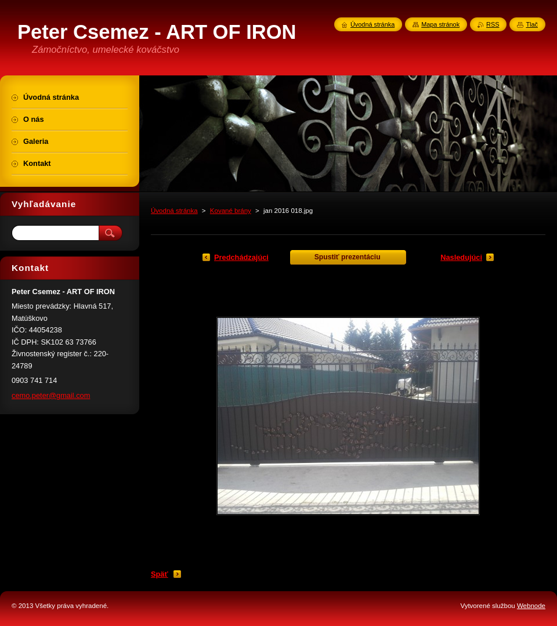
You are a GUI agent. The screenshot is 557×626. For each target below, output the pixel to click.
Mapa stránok (440, 24)
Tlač (532, 24)
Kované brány (230, 210)
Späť (159, 574)
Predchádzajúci (241, 257)
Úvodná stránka (174, 210)
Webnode (531, 605)
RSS (492, 24)
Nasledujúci (461, 257)
